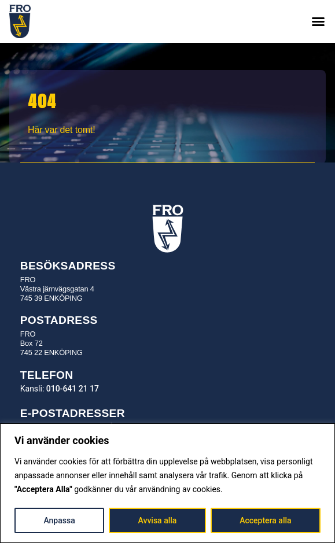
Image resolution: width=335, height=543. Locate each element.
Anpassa (59, 520)
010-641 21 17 (72, 388)
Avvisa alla (157, 520)
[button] (318, 21)
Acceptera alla (265, 520)
